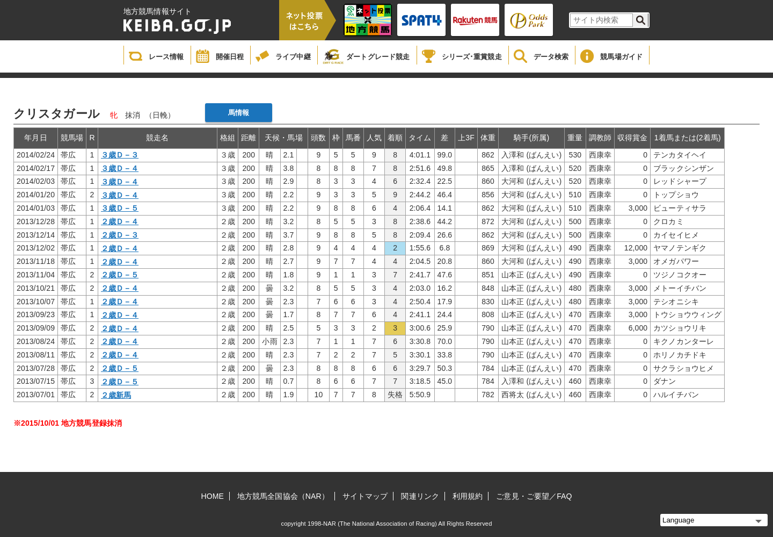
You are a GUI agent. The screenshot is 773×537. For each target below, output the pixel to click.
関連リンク (420, 496)
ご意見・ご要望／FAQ (534, 496)
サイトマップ (365, 496)
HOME (212, 496)
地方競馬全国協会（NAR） (283, 496)
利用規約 (468, 496)
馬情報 (238, 113)
